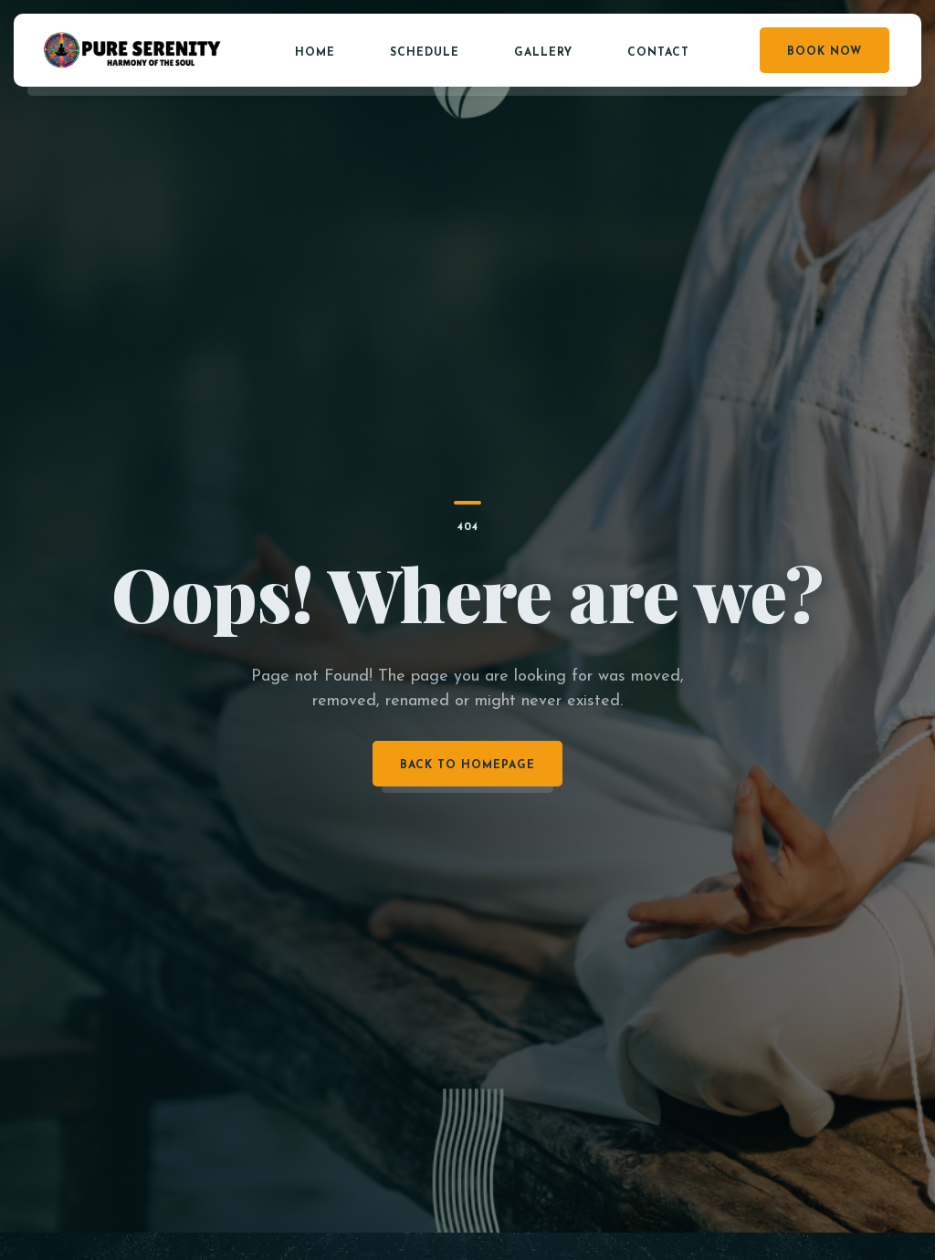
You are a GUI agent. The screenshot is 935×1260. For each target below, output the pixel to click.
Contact (658, 52)
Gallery (543, 52)
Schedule (424, 52)
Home (315, 52)
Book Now (824, 52)
